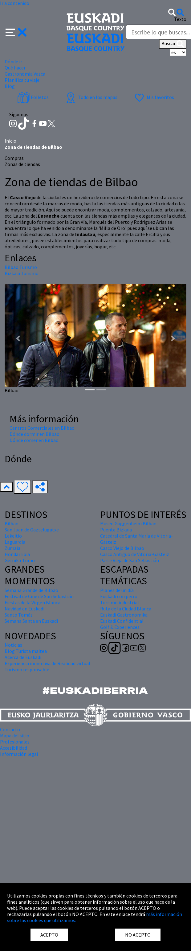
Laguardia (15, 542)
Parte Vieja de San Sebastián (129, 560)
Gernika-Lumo (20, 560)
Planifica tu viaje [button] (22, 80)
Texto (180, 19)
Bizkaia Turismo (22, 273)
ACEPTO (49, 935)
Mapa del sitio (14, 735)
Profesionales (15, 742)
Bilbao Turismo (21, 267)
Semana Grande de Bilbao (31, 590)
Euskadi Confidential (122, 621)
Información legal (19, 754)
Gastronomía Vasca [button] (25, 74)
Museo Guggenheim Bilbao (128, 523)
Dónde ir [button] (13, 61)
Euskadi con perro (118, 596)
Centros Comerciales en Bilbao (42, 428)
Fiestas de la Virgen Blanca (32, 602)
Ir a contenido (14, 3)
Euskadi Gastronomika (124, 615)
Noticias (13, 645)
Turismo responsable (27, 669)
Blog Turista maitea (26, 651)
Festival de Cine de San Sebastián (39, 596)
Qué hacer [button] (15, 68)
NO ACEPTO (138, 935)
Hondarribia (17, 554)
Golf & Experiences (120, 627)
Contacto (10, 729)
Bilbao (11, 523)
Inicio (10, 141)
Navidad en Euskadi (24, 609)
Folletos (33, 97)
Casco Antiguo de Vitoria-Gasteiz (134, 554)
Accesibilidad (13, 748)
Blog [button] (10, 86)
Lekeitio (13, 536)
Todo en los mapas (90, 97)
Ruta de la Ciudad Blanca (125, 609)
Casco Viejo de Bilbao (122, 548)
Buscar (172, 44)
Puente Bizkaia (116, 530)
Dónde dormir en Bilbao (34, 434)
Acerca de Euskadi (23, 657)
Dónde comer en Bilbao (34, 440)
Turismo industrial (119, 602)
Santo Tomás (19, 615)
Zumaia (12, 548)
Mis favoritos (153, 97)
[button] (16, 32)
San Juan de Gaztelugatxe (32, 530)
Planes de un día (117, 590)
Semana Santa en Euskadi (31, 621)
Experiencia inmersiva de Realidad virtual (47, 663)
